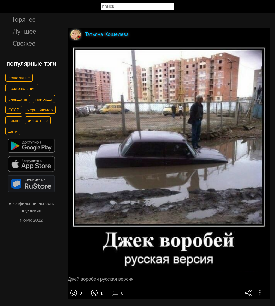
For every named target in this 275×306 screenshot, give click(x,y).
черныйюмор (40, 109)
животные (38, 120)
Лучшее (24, 31)
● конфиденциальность (31, 203)
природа (43, 98)
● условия (31, 210)
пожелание (19, 77)
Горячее (24, 19)
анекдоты (17, 98)
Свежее (24, 43)
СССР (13, 109)
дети (12, 130)
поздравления (21, 88)
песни (14, 120)
